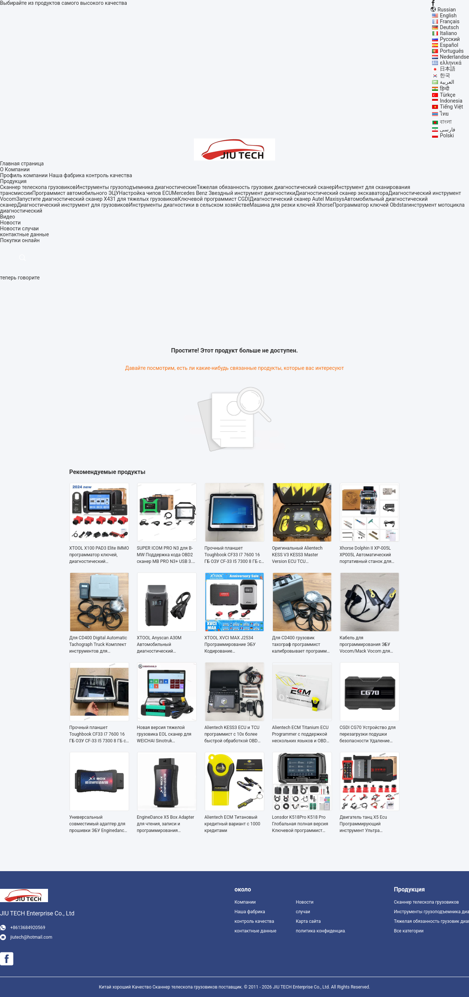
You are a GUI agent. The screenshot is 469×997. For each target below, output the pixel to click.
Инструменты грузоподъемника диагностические (136, 187)
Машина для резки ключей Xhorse (291, 205)
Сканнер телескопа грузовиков (38, 187)
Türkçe (447, 95)
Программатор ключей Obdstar (370, 205)
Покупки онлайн (20, 240)
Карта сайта (308, 921)
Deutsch (449, 27)
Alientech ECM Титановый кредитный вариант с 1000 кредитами (232, 824)
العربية (447, 82)
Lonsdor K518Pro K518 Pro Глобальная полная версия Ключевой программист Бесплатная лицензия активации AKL (300, 824)
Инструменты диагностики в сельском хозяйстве (189, 205)
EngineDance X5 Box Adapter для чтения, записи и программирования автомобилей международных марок (165, 824)
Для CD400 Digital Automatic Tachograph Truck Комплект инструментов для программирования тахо (98, 644)
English (448, 15)
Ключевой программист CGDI (213, 199)
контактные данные (255, 931)
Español (449, 45)
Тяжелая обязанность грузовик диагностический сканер (266, 187)
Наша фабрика (67, 175)
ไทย (444, 114)
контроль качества (109, 175)
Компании (245, 902)
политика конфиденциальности (320, 931)
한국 (445, 75)
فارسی (447, 130)
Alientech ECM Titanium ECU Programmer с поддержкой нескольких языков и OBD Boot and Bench (300, 734)
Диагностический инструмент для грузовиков (73, 205)
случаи (30, 228)
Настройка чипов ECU (145, 193)
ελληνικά (450, 63)
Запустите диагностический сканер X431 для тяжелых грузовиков (97, 199)
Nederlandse (454, 57)
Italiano (448, 33)
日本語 (447, 69)
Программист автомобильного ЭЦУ (75, 193)
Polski (447, 135)
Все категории (409, 931)
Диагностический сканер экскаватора (341, 193)
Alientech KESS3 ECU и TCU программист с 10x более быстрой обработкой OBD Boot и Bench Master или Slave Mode (232, 734)
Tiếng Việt (451, 107)
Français (449, 21)
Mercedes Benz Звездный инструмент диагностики (233, 193)
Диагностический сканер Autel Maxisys (297, 199)
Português (451, 51)
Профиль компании (24, 175)
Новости (10, 228)
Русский (450, 39)
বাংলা (446, 122)
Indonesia (451, 101)
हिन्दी (444, 89)
